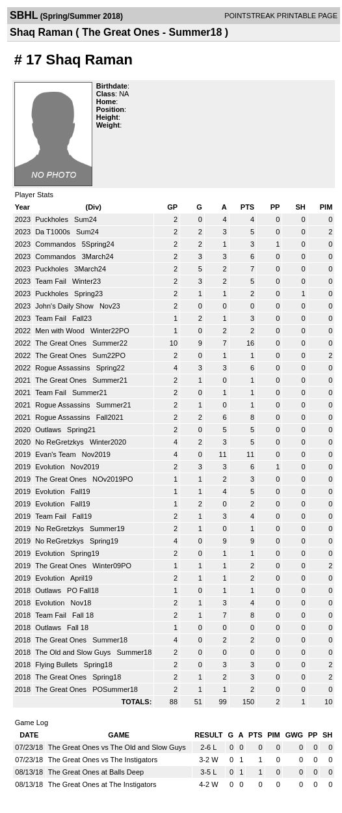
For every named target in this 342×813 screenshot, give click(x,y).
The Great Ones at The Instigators (102, 784)
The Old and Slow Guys (73, 652)
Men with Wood (60, 331)
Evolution (50, 467)
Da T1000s (53, 232)
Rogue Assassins (63, 368)
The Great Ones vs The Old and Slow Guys (117, 747)
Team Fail (51, 281)
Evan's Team (56, 454)
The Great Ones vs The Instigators (103, 760)
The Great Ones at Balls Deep (96, 772)
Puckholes (52, 219)
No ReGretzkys (60, 442)
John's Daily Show (65, 306)
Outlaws (49, 430)
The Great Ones (61, 343)
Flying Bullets (57, 664)
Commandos (56, 244)
